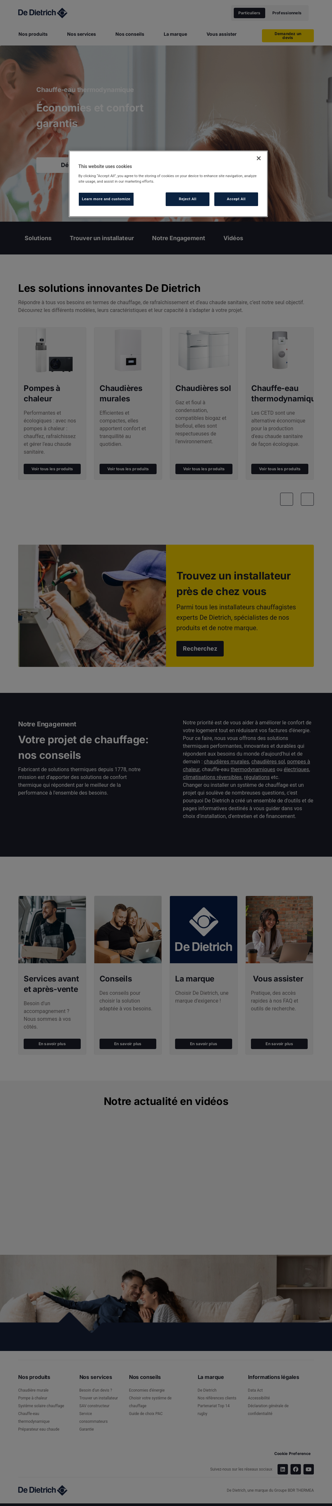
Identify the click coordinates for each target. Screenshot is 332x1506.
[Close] (259, 158)
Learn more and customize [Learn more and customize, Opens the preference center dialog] (106, 199)
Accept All (236, 199)
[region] (168, 183)
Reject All (187, 199)
